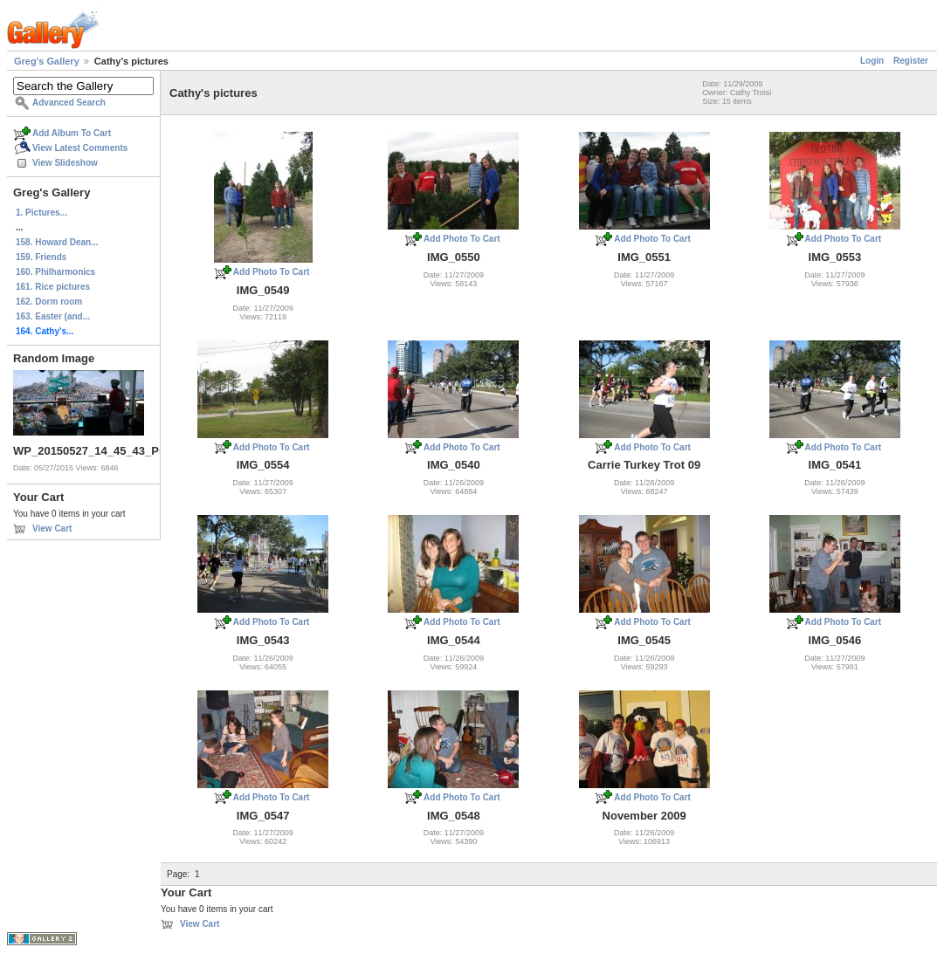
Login (872, 60)
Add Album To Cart (71, 133)
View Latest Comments (79, 148)
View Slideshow (65, 163)
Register (910, 60)
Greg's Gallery (46, 61)
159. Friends (41, 257)
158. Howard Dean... (57, 242)
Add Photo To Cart (271, 272)
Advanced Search (69, 102)
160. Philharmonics (55, 272)
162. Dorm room (49, 301)
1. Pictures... (41, 212)
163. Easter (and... (53, 316)
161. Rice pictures (53, 287)
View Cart (52, 528)
